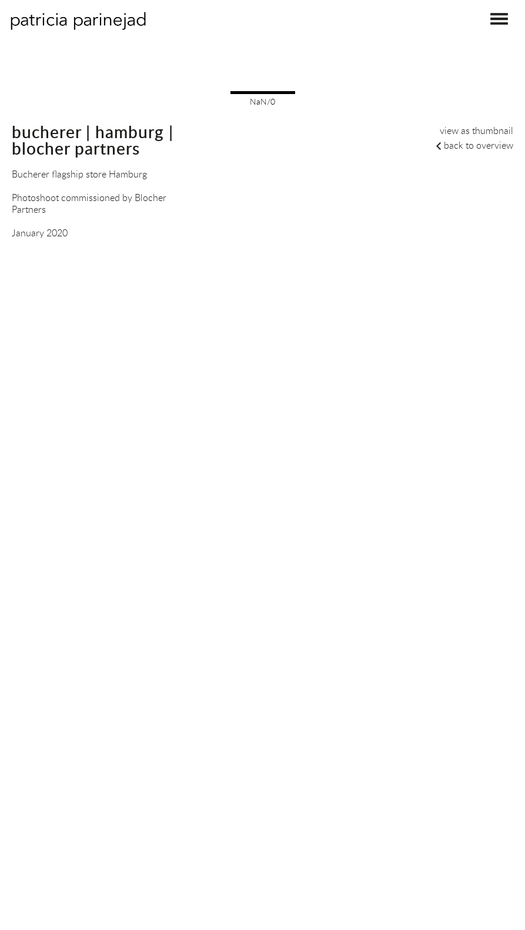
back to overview (478, 145)
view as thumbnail (476, 130)
